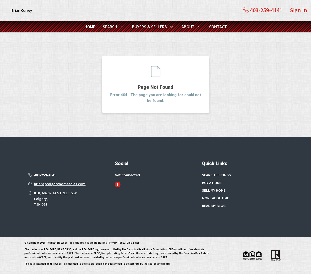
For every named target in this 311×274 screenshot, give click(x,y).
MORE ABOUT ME (215, 198)
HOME (89, 26)
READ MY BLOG (214, 205)
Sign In (298, 10)
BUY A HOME (212, 182)
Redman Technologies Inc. (92, 242)
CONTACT (218, 26)
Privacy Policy (117, 242)
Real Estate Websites (60, 242)
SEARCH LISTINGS (216, 175)
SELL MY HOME (213, 190)
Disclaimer (133, 242)
